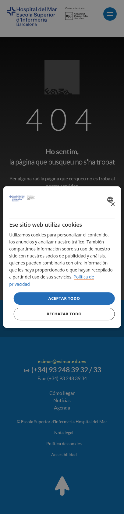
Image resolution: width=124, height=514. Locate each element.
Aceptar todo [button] (64, 298)
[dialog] (62, 257)
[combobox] (111, 200)
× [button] (112, 204)
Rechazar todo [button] (64, 314)
